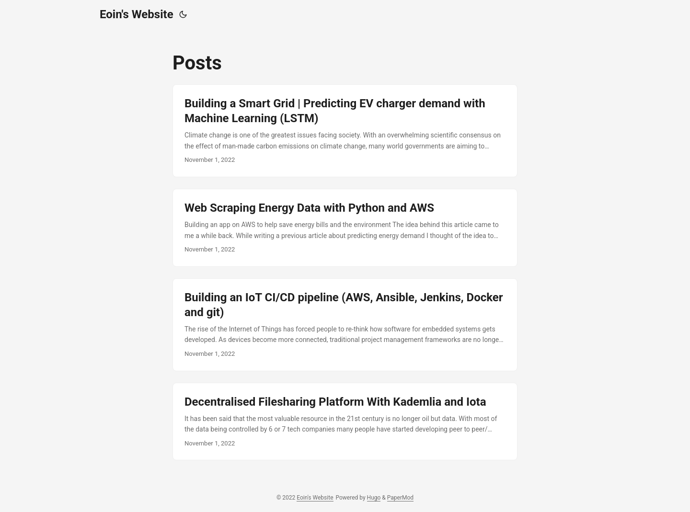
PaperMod (400, 497)
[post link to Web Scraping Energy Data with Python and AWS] (345, 227)
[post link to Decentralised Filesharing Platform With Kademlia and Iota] (345, 421)
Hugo (374, 497)
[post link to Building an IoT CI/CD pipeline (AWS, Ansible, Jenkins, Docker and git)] (345, 325)
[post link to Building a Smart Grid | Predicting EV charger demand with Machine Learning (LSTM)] (345, 131)
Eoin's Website (136, 14)
